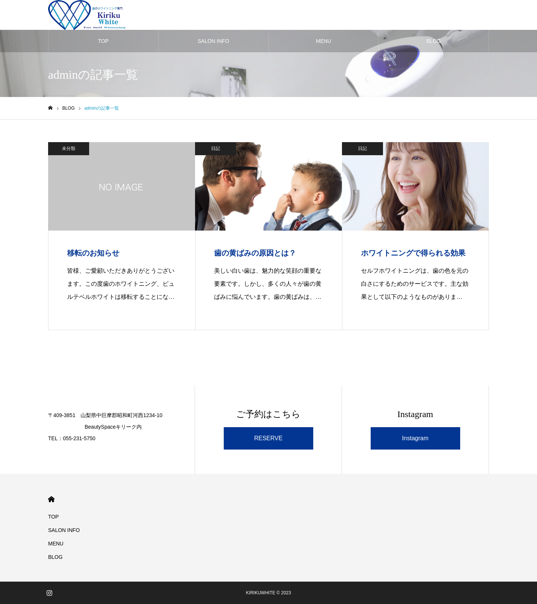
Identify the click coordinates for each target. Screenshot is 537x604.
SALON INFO (213, 41)
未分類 (68, 148)
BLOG (433, 41)
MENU (323, 41)
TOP (103, 41)
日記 (215, 148)
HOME (51, 499)
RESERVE (268, 438)
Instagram (415, 438)
